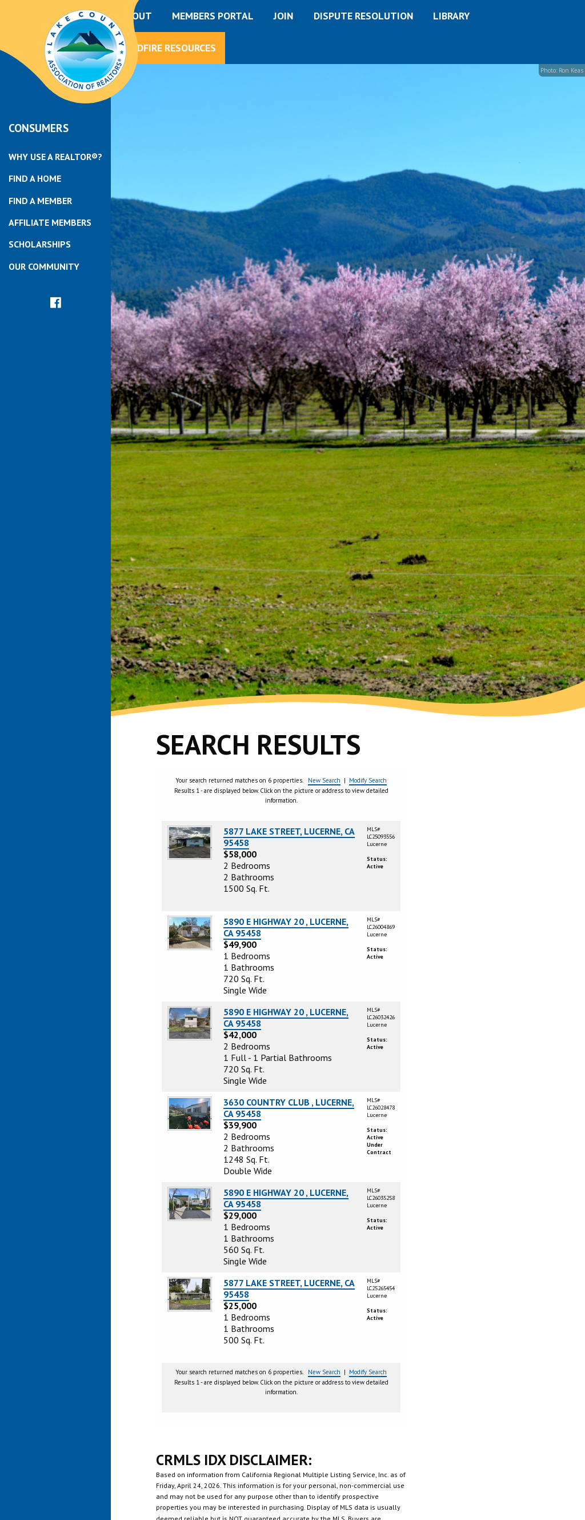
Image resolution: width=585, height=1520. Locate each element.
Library (451, 15)
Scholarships (40, 244)
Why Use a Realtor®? (55, 156)
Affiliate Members (50, 222)
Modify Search (368, 780)
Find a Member (40, 200)
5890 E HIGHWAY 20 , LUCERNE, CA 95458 (285, 927)
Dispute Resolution (363, 15)
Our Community (44, 266)
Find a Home (35, 178)
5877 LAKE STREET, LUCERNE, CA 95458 (289, 836)
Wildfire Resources (168, 47)
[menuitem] (55, 156)
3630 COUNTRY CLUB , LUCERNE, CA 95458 (288, 1107)
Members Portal (213, 15)
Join (283, 15)
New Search (324, 780)
